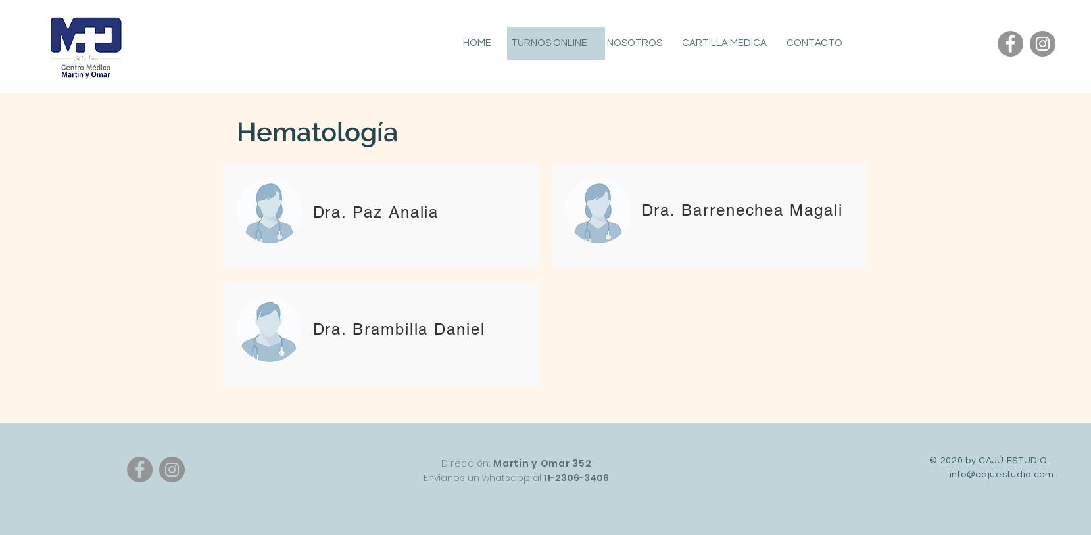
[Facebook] (1010, 44)
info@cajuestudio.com (1002, 474)
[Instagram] (1042, 44)
